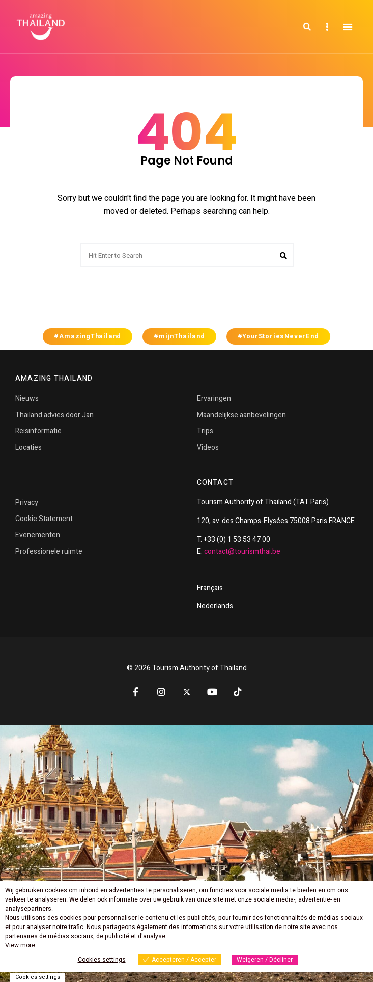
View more (20, 945)
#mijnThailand (179, 336)
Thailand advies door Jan (54, 415)
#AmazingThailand (87, 336)
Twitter (186, 692)
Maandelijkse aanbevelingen (241, 415)
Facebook (136, 691)
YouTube (212, 691)
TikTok (237, 691)
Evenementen (37, 535)
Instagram (161, 691)
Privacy (26, 502)
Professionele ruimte (48, 551)
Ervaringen (214, 398)
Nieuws (27, 398)
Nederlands (215, 606)
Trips (205, 431)
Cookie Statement (44, 518)
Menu (347, 27)
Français (210, 588)
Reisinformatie (38, 431)
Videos (208, 447)
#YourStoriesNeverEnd (278, 336)
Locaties (28, 447)
